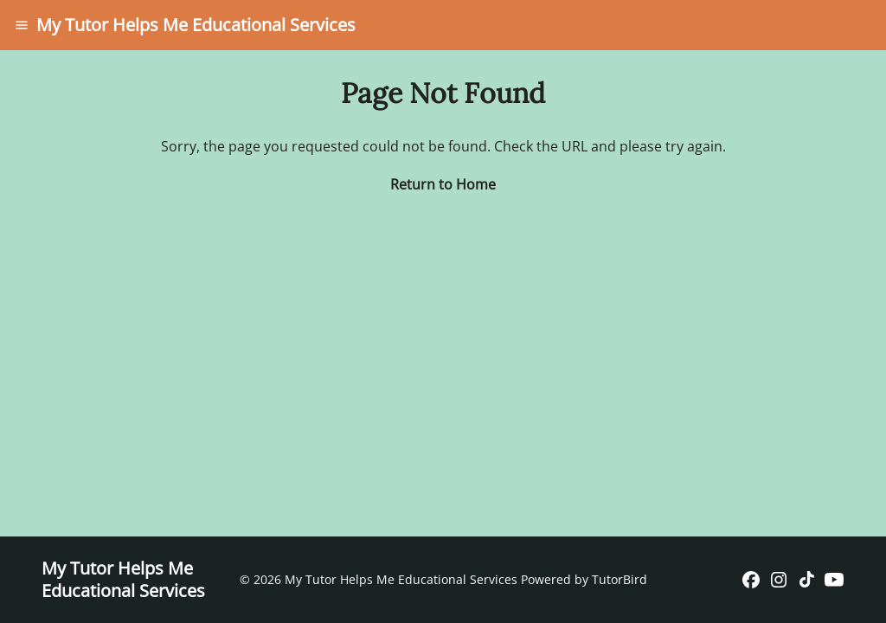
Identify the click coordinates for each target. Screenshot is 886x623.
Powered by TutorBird (584, 579)
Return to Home (443, 184)
